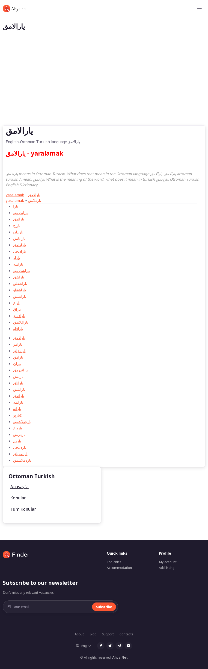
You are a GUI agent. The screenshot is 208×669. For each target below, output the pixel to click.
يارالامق (34, 194)
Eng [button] (81, 645)
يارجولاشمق (22, 421)
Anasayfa (19, 486)
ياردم (17, 440)
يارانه (17, 408)
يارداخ (17, 428)
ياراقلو (18, 328)
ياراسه (18, 264)
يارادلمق (19, 244)
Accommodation (119, 567)
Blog (92, 634)
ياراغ (16, 302)
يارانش (18, 376)
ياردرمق (19, 434)
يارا (15, 206)
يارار (16, 257)
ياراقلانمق (20, 322)
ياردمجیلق (20, 453)
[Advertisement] (104, 91)
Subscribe (104, 607)
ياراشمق (19, 296)
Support (108, 634)
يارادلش (19, 238)
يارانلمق (19, 389)
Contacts (126, 634)
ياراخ (16, 225)
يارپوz (17, 415)
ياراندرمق (20, 370)
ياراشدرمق (21, 270)
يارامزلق (19, 350)
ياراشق (18, 277)
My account (168, 562)
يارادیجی (19, 251)
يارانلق (18, 382)
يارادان (18, 232)
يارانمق (18, 395)
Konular (18, 498)
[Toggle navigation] (199, 8)
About (79, 634)
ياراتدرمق (20, 212)
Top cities (114, 562)
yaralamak (15, 194)
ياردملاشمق (22, 460)
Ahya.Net (120, 657)
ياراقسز (19, 315)
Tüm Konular (23, 509)
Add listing (166, 567)
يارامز (17, 344)
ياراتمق (18, 219)
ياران (17, 363)
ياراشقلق (20, 283)
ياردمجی (19, 447)
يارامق (18, 357)
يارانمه (18, 402)
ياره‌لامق (34, 200)
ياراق (17, 309)
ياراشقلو (19, 290)
